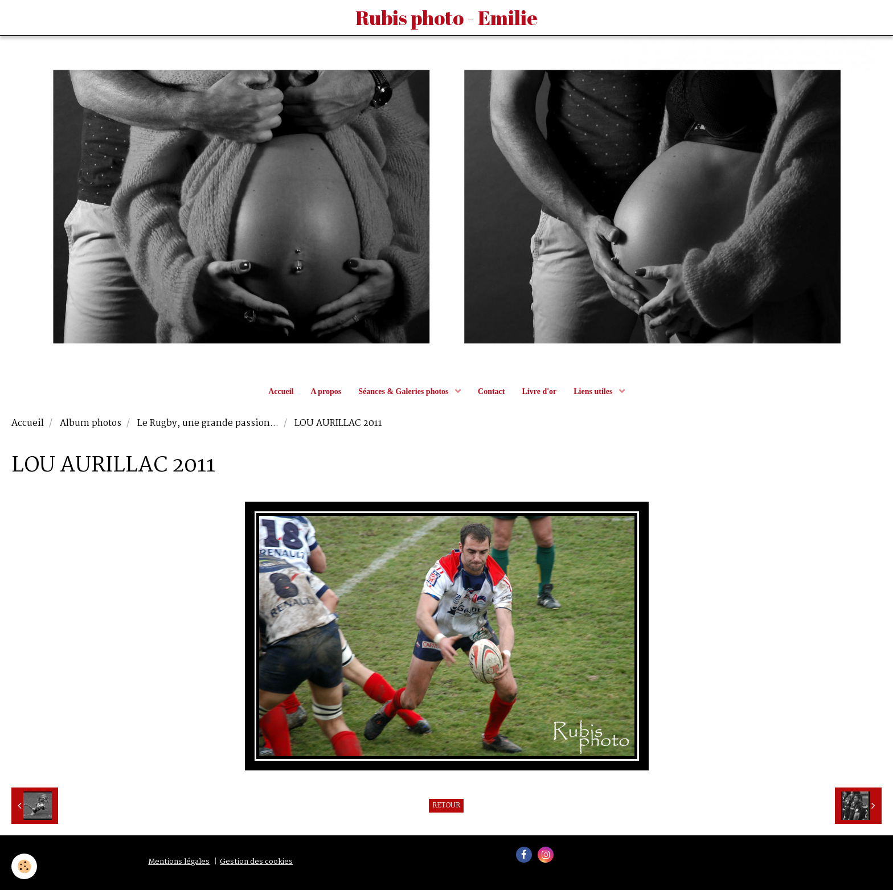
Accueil (280, 391)
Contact (491, 391)
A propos (325, 391)
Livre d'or (539, 391)
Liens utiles (594, 391)
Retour (446, 805)
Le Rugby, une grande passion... (207, 423)
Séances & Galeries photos (404, 391)
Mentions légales (179, 862)
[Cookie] (24, 866)
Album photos (90, 423)
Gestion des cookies (256, 862)
